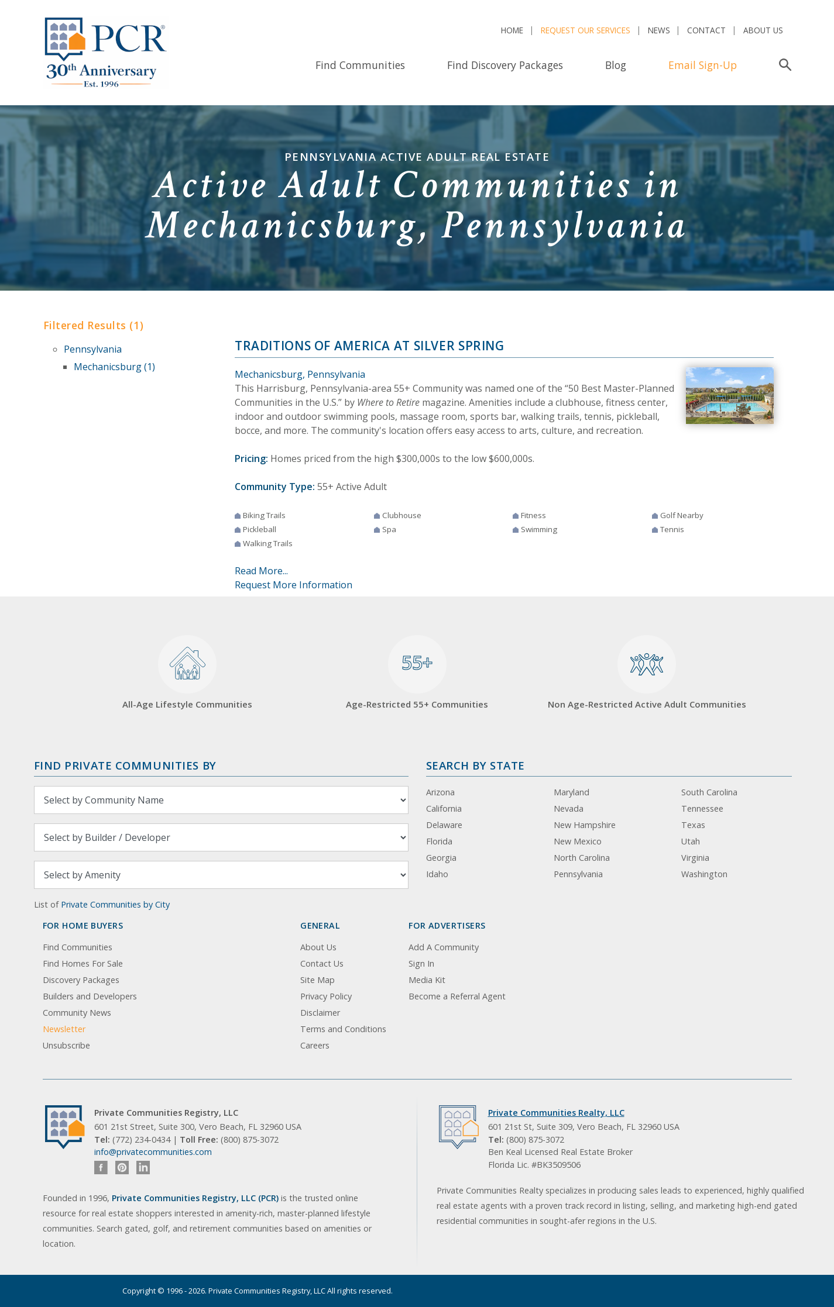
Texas (693, 824)
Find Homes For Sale (83, 963)
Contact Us (322, 963)
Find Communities (360, 65)
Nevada (569, 808)
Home (512, 30)
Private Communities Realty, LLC (556, 1112)
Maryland (571, 792)
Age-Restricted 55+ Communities (417, 673)
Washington (704, 874)
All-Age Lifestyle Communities (187, 673)
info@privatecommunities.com (153, 1151)
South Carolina (709, 792)
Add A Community (444, 947)
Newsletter (64, 1028)
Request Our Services (585, 30)
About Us (763, 30)
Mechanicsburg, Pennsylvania (300, 374)
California (444, 808)
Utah (690, 841)
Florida (439, 841)
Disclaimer (320, 1012)
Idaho (437, 874)
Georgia (441, 857)
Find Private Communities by (125, 765)
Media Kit (427, 979)
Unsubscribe (66, 1045)
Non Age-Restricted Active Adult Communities (647, 673)
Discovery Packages (81, 979)
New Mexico (578, 841)
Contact (706, 30)
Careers (315, 1045)
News (659, 30)
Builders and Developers (90, 996)
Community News (77, 1012)
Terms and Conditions (343, 1028)
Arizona (440, 792)
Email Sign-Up (702, 65)
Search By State (475, 765)
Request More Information (293, 584)
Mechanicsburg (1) (114, 366)
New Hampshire (585, 824)
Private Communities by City (115, 904)
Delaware (444, 824)
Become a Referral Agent (457, 996)
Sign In (421, 963)
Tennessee (702, 808)
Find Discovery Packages (505, 65)
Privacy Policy (326, 996)
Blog (615, 65)
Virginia (695, 857)
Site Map (317, 979)
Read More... (261, 570)
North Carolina (582, 857)
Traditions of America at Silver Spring (369, 345)
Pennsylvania (93, 349)
